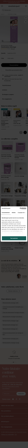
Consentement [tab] (6, 212)
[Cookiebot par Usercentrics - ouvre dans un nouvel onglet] (20, 208)
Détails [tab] (14, 212)
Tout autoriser (14, 238)
